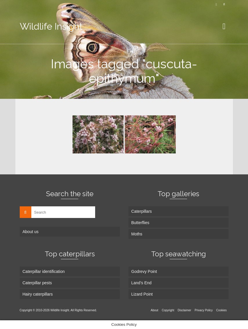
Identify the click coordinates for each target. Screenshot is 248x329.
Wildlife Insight (51, 26)
